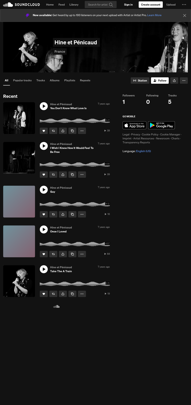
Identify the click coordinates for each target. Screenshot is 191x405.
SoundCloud (21, 4)
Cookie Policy (150, 134)
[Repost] (53, 131)
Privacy (135, 134)
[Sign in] (128, 4)
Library (73, 4)
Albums (54, 80)
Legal (126, 134)
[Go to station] (140, 80)
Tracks (40, 80)
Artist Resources (143, 138)
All (6, 80)
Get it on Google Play (161, 125)
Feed (61, 4)
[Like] (44, 131)
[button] (184, 4)
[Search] (101, 4)
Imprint (127, 138)
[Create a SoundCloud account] (151, 4)
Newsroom (163, 138)
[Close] (184, 15)
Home (50, 4)
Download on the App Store (134, 125)
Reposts (85, 80)
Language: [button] (137, 151)
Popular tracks (22, 80)
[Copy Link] (72, 131)
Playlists (69, 80)
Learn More (154, 15)
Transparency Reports (136, 142)
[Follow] (160, 80)
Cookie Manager (170, 134)
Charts (175, 138)
